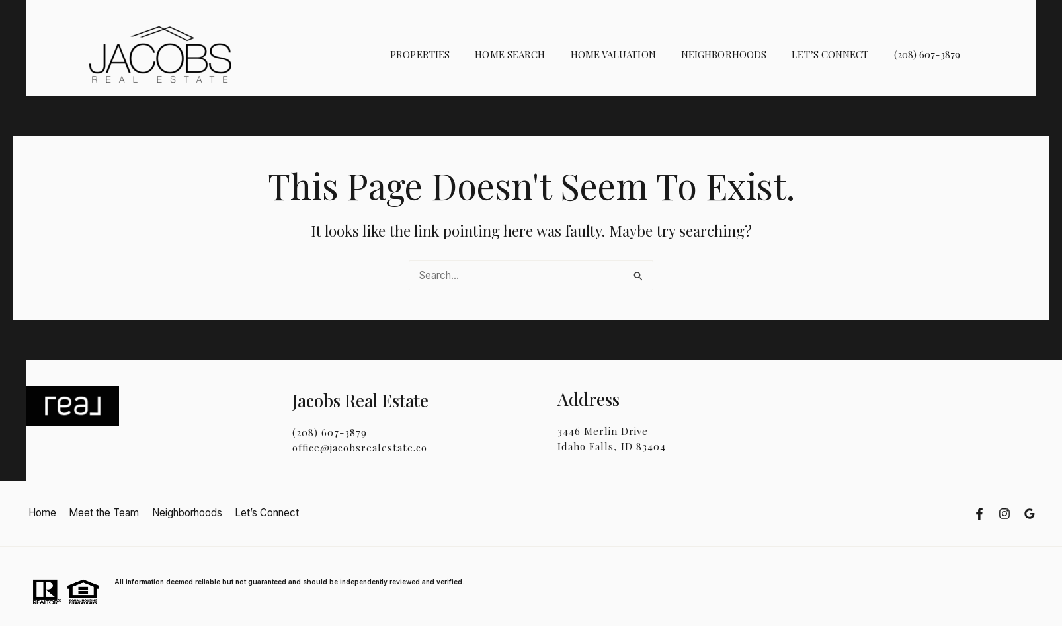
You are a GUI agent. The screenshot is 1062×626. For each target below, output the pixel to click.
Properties (450, 54)
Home (40, 513)
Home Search (535, 54)
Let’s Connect (838, 54)
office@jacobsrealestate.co (359, 447)
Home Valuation (632, 54)
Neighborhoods (737, 54)
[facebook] (979, 514)
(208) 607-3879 (930, 54)
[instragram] (1004, 514)
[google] (1030, 514)
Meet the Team (99, 513)
